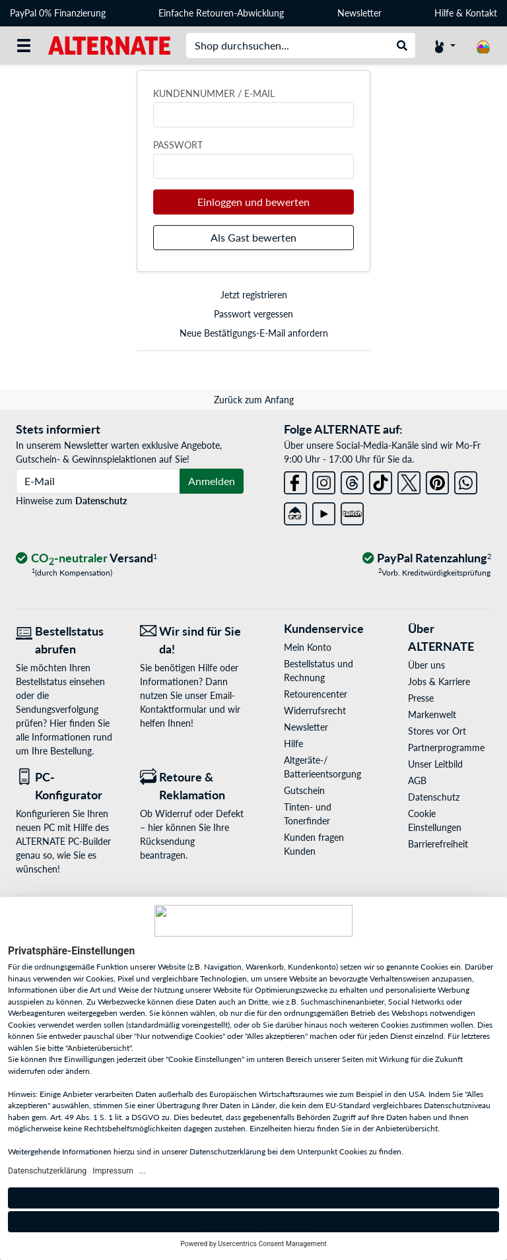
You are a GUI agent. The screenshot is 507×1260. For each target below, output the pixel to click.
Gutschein (304, 790)
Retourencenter (315, 694)
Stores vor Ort (437, 731)
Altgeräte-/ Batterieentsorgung (322, 766)
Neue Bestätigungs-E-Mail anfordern (254, 333)
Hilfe (444, 12)
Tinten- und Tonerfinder (307, 813)
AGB (417, 780)
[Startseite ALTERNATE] (109, 44)
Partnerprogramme (446, 747)
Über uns (426, 665)
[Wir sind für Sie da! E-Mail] (192, 640)
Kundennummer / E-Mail (214, 93)
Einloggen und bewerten (253, 201)
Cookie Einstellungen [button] (434, 820)
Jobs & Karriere (439, 681)
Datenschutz (101, 500)
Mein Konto (307, 647)
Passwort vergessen (253, 313)
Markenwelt (432, 714)
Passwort (178, 144)
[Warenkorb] (483, 45)
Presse (421, 698)
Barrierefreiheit (438, 843)
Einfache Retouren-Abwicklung (221, 12)
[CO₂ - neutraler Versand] (86, 558)
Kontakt (481, 12)
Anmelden (211, 481)
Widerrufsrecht (315, 710)
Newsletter (359, 12)
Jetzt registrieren (253, 294)
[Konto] (445, 45)
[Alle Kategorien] (24, 45)
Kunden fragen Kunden (314, 844)
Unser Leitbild (435, 764)
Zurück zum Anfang (254, 399)
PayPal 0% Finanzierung (58, 12)
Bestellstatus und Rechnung (318, 670)
